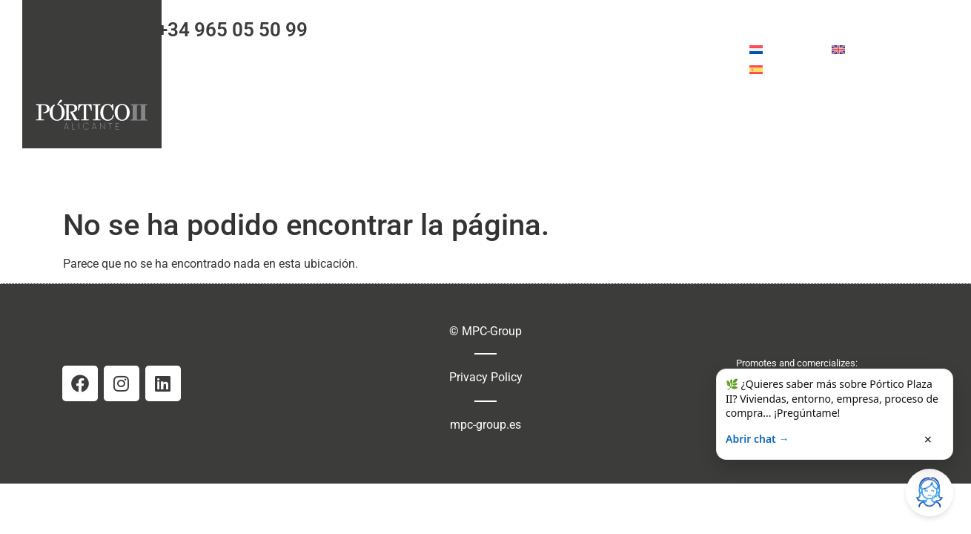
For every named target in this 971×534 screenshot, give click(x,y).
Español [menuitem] (788, 69)
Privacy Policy (486, 377)
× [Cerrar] (928, 439)
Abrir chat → (757, 439)
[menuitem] (783, 49)
